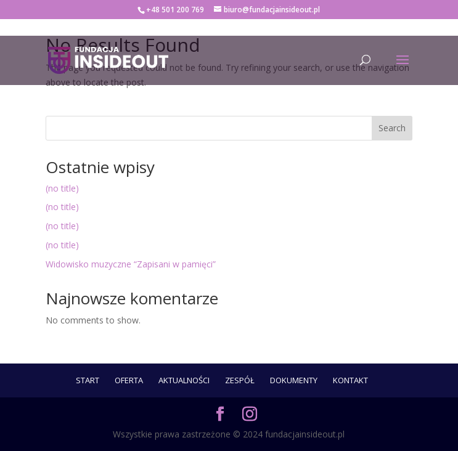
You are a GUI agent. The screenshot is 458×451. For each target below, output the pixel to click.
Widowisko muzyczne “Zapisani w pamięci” (131, 264)
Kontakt (350, 380)
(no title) (62, 188)
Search (392, 128)
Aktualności (184, 380)
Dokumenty (293, 380)
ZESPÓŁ (240, 380)
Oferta (129, 380)
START (87, 380)
